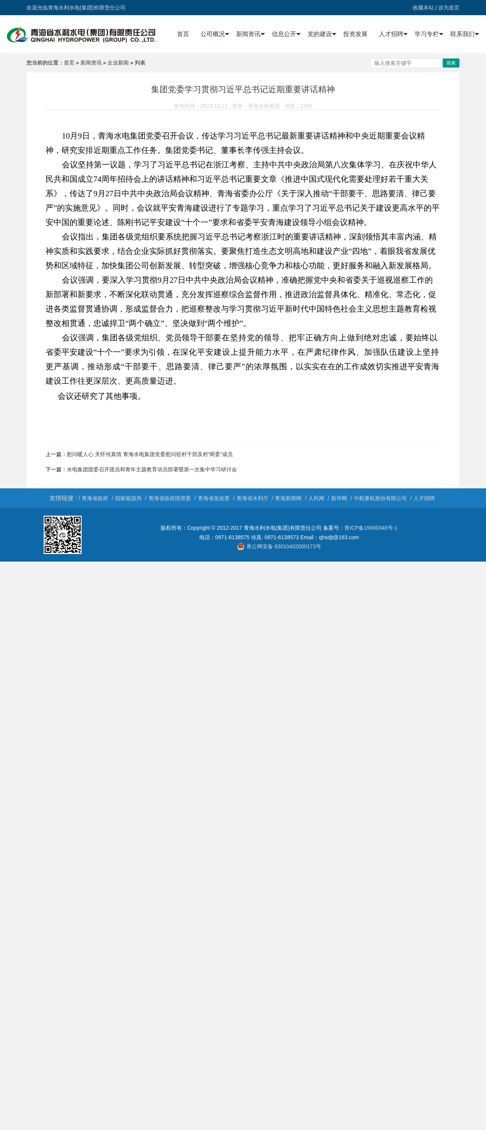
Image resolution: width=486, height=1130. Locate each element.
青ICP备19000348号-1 (371, 528)
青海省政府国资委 (169, 498)
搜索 (451, 63)
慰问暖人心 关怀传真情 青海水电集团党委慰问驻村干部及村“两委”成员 (150, 454)
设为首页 (448, 8)
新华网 (339, 498)
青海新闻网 (288, 498)
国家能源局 (128, 498)
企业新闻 (118, 63)
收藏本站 (423, 8)
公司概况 (214, 34)
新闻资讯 (250, 34)
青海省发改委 (214, 498)
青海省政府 (95, 498)
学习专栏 (429, 34)
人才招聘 (393, 34)
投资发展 (355, 34)
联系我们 (464, 34)
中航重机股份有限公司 (380, 498)
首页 (183, 34)
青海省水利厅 (252, 498)
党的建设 (322, 34)
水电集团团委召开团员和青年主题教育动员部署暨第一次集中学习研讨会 (152, 469)
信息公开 (286, 34)
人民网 (316, 498)
